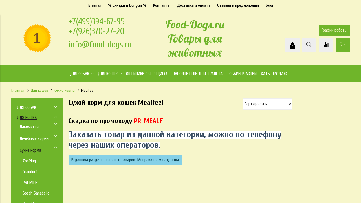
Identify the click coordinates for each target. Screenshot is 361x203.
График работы (334, 30)
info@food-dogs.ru (100, 44)
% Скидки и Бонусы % (127, 5)
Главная (94, 5)
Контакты (161, 5)
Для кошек (39, 90)
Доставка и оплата (193, 5)
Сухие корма (64, 90)
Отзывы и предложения (238, 5)
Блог (270, 5)
